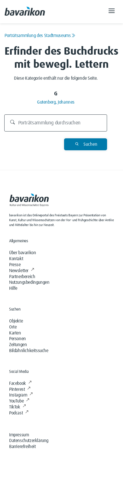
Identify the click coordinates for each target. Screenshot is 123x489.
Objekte (16, 321)
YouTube (19, 401)
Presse (15, 264)
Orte (13, 327)
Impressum (19, 435)
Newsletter (21, 271)
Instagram (21, 395)
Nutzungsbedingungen (29, 282)
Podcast (18, 413)
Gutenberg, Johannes (56, 102)
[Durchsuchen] (55, 123)
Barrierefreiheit (22, 446)
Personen (17, 338)
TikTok (17, 407)
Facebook (20, 383)
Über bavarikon (22, 252)
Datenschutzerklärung (28, 440)
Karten (15, 333)
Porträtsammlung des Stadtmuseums (40, 35)
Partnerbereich (22, 276)
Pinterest (19, 389)
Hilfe (13, 288)
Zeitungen (18, 344)
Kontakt (16, 258)
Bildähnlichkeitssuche (28, 350)
